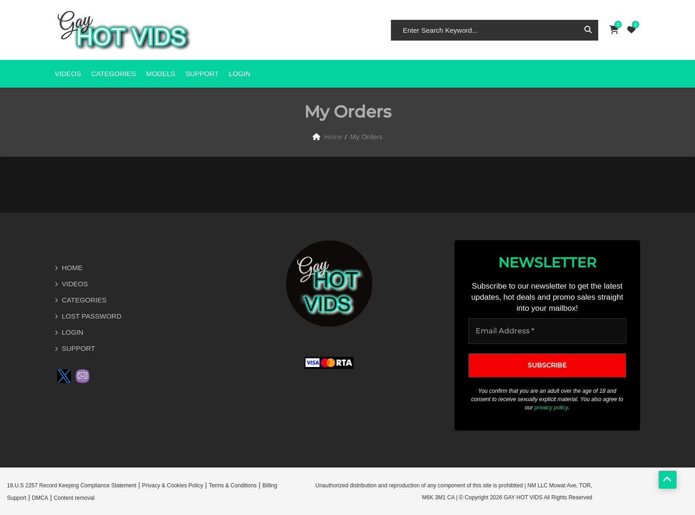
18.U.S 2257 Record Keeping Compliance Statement (71, 485)
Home (333, 137)
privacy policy (551, 407)
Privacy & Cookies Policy (172, 485)
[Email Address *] (547, 331)
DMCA (40, 497)
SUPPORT (201, 73)
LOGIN (72, 332)
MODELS (160, 73)
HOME (72, 268)
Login (240, 73)
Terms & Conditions (233, 485)
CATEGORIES (113, 73)
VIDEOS (68, 73)
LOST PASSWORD (91, 316)
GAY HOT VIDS (523, 497)
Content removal (74, 497)
